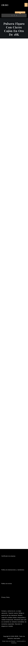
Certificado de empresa (8, 556)
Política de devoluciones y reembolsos (12, 570)
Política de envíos (6, 583)
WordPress (13, 642)
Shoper (4, 641)
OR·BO (4, 5)
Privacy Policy (5, 597)
